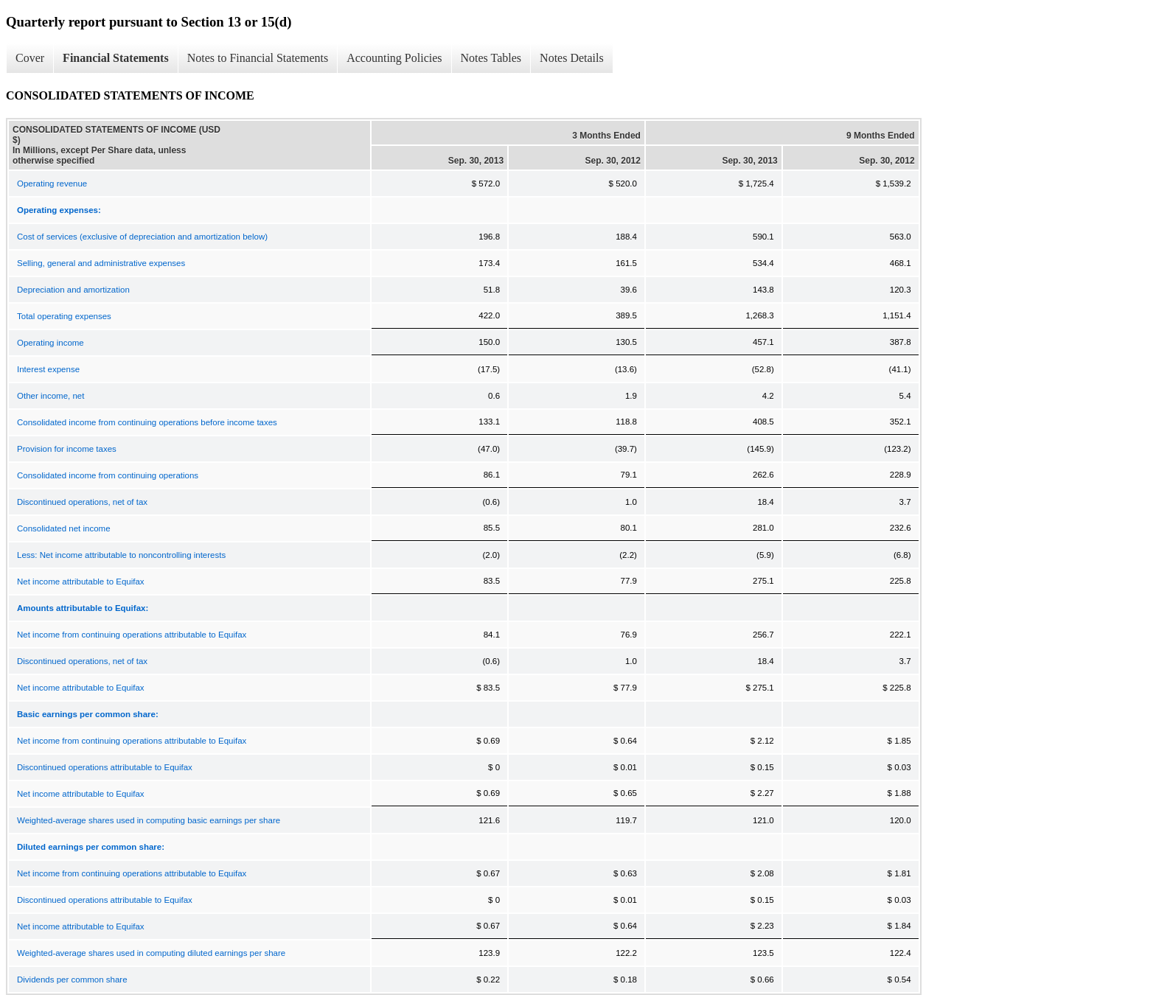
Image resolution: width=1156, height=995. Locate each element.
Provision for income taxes (66, 448)
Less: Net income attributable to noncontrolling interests (121, 555)
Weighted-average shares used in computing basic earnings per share (148, 820)
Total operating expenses (64, 316)
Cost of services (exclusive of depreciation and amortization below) (142, 236)
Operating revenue (52, 183)
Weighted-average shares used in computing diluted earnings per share (151, 953)
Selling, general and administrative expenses (101, 263)
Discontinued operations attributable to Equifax (104, 767)
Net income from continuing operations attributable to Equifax (131, 634)
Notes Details (572, 58)
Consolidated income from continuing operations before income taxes (147, 422)
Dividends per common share (72, 979)
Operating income (50, 342)
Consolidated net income (64, 528)
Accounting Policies (394, 58)
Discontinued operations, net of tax (82, 502)
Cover (29, 58)
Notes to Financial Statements (258, 58)
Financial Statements (116, 58)
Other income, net (50, 395)
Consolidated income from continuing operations (107, 475)
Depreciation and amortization (73, 289)
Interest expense (48, 369)
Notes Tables (491, 58)
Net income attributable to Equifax (80, 581)
